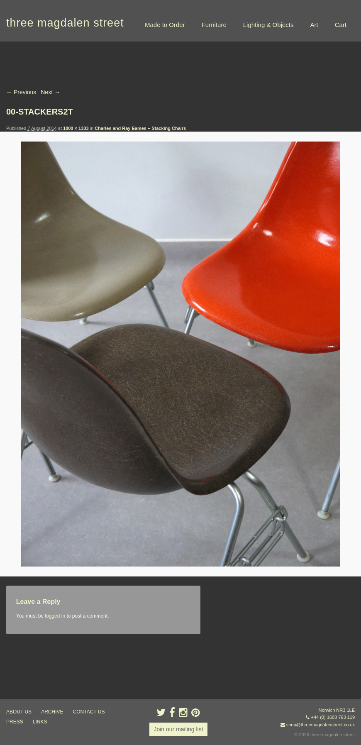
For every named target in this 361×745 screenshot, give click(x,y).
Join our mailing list (178, 729)
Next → (50, 92)
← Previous (21, 92)
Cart (340, 24)
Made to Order (165, 24)
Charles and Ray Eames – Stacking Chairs (140, 128)
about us (19, 712)
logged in (55, 616)
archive (52, 712)
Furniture (214, 24)
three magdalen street (65, 23)
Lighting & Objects (268, 24)
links (40, 722)
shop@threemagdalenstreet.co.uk (320, 724)
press (14, 722)
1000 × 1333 (75, 128)
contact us (89, 712)
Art (314, 24)
